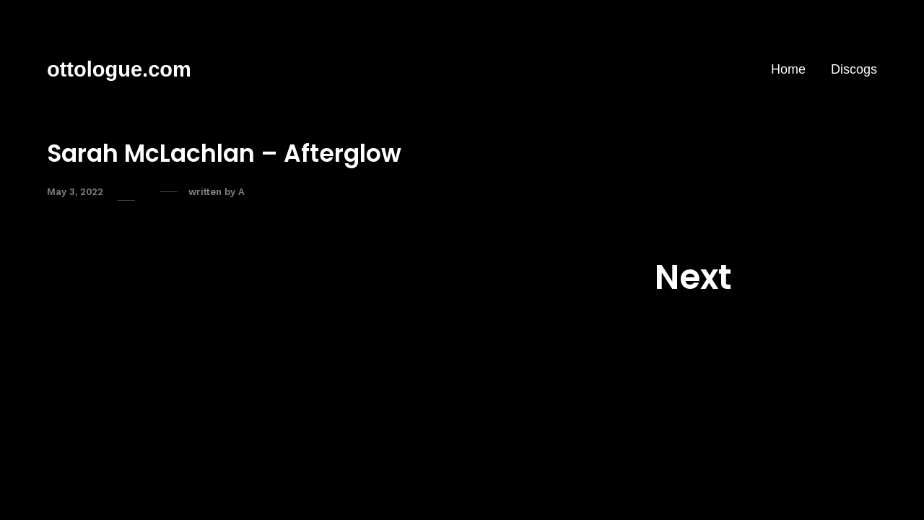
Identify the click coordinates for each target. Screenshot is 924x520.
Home (788, 69)
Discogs (854, 69)
